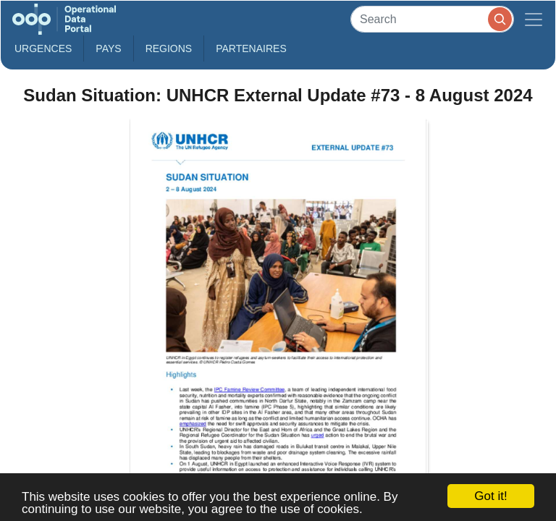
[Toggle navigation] (533, 19)
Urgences (43, 48)
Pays (108, 48)
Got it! (490, 496)
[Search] (432, 19)
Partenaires (251, 48)
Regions (169, 48)
